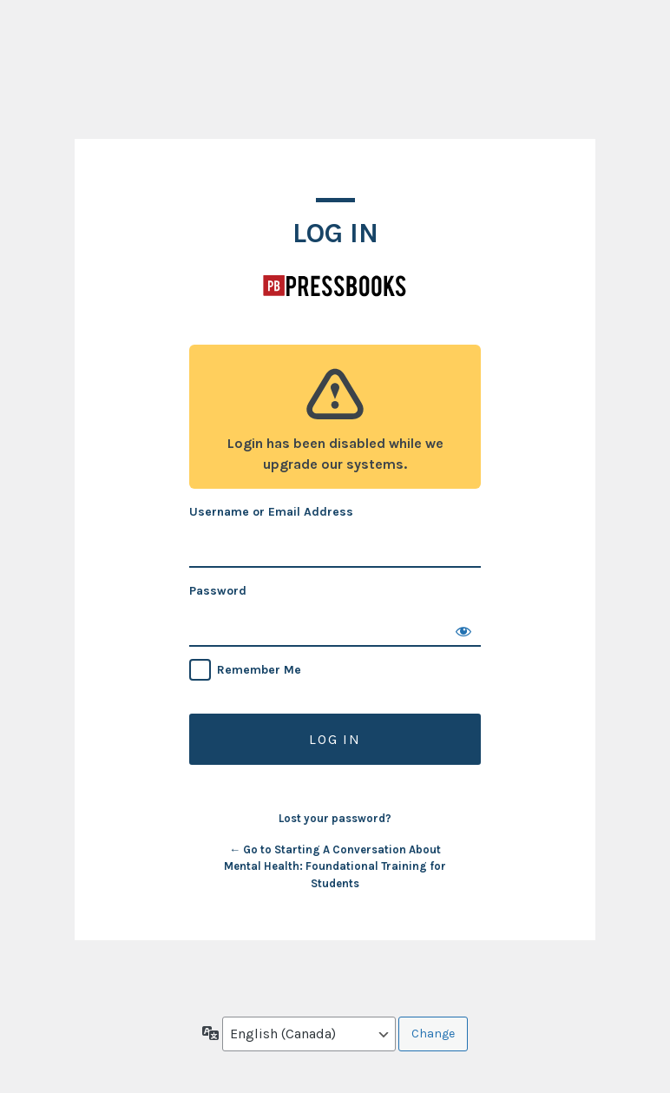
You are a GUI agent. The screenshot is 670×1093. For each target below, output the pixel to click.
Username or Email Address (271, 511)
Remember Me (259, 669)
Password (217, 590)
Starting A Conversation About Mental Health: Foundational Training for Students (335, 285)
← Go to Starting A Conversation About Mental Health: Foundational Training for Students (335, 866)
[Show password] (463, 629)
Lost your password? (335, 818)
